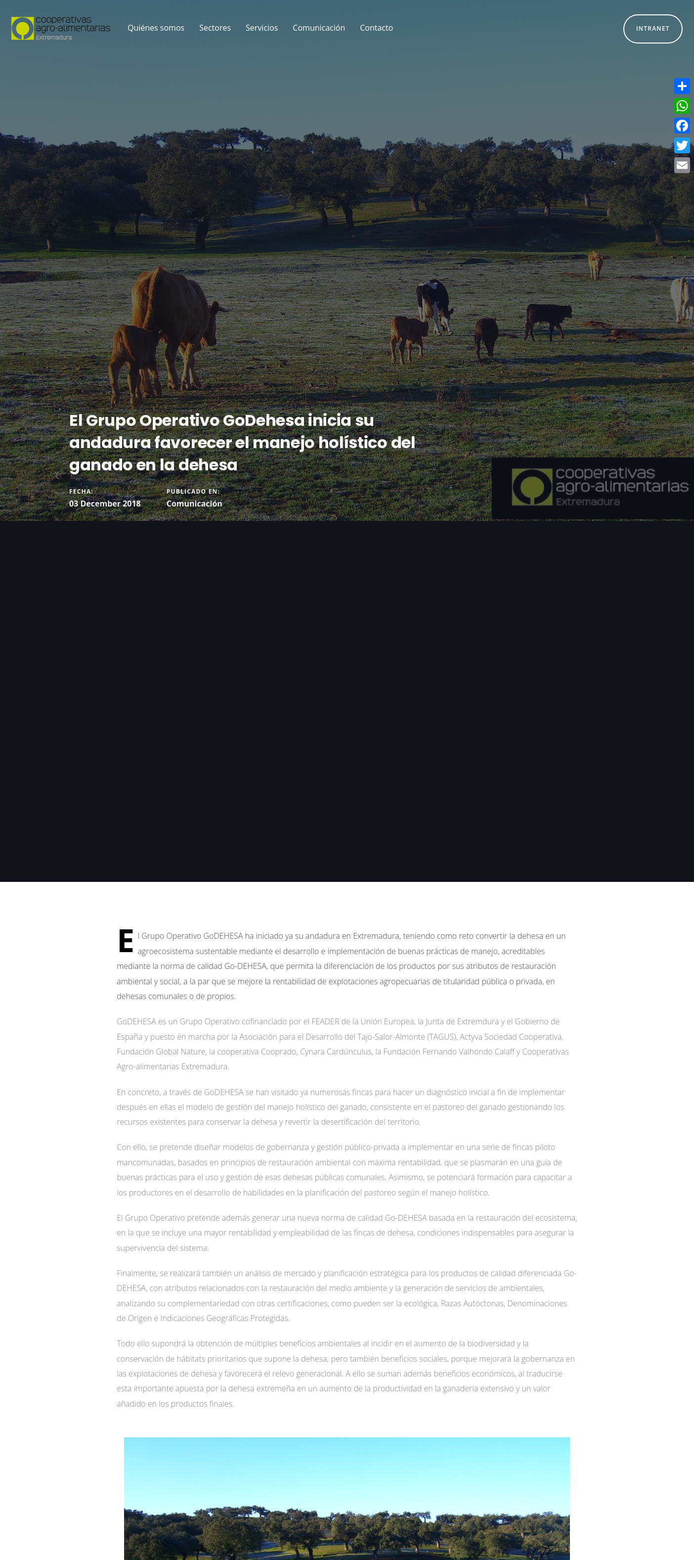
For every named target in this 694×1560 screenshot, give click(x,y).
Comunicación (194, 503)
